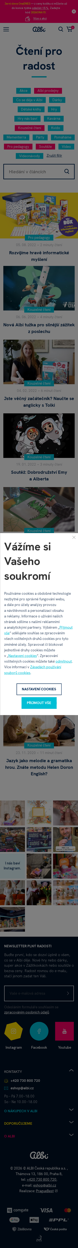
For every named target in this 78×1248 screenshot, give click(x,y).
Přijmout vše (39, 703)
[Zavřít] (74, 537)
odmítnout (64, 661)
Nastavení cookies (22, 655)
